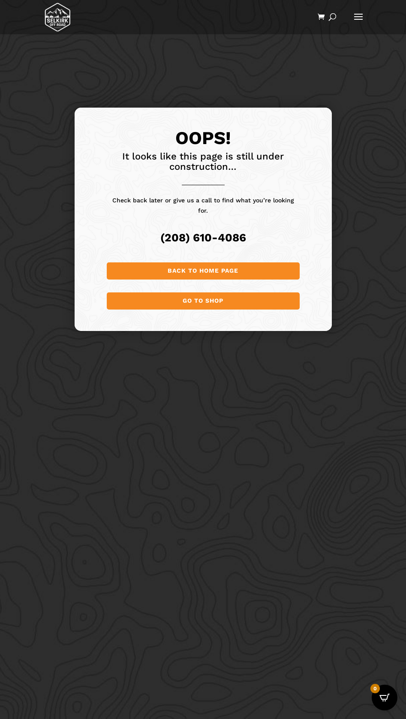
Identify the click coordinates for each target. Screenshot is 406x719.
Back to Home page (203, 270)
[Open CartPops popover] (384, 697)
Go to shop (203, 300)
